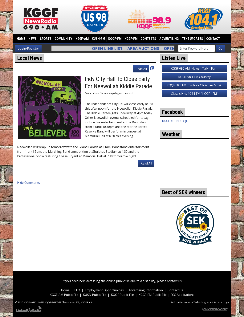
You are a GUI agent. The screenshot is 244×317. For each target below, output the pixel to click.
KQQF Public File (122, 295)
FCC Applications (182, 295)
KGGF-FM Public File (153, 295)
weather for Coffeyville (194, 182)
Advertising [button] (169, 39)
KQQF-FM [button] (114, 39)
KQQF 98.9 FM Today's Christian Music (194, 85)
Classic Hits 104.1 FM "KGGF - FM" (194, 93)
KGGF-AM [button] (82, 39)
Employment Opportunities (104, 290)
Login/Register (28, 48)
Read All (141, 69)
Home (21, 39)
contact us (174, 281)
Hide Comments (28, 183)
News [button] (32, 39)
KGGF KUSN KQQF (175, 121)
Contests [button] (148, 39)
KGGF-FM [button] (131, 39)
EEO (77, 290)
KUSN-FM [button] (98, 39)
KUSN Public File (94, 295)
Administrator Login (218, 302)
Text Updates (192, 39)
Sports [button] (45, 39)
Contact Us (175, 290)
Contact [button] (213, 39)
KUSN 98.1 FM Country (194, 77)
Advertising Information (145, 290)
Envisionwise (186, 302)
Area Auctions (146, 48)
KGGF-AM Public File (64, 295)
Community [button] (63, 39)
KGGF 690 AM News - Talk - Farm (194, 68)
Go (220, 48)
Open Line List (110, 48)
